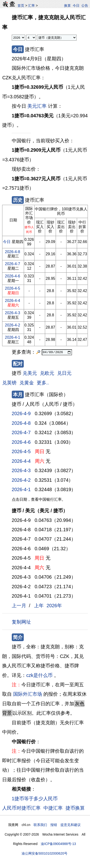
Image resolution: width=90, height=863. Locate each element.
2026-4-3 (12, 313)
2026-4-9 (21, 413)
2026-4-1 (12, 337)
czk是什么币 (39, 675)
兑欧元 (47, 373)
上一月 (19, 605)
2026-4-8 (12, 252)
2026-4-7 (12, 264)
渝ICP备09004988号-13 (58, 844)
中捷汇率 (53, 808)
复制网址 (23, 622)
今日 (76, 5)
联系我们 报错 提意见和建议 (57, 825)
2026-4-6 (12, 276)
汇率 (31, 5)
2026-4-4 (12, 301)
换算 (67, 5)
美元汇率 (37, 106)
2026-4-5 (12, 288)
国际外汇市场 (27, 694)
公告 (84, 5)
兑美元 (30, 373)
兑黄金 (26, 382)
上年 (39, 605)
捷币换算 (75, 808)
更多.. (43, 382)
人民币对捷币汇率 (21, 808)
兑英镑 (9, 382)
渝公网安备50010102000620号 (44, 853)
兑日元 (64, 373)
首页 (21, 5)
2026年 (54, 605)
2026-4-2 (12, 325)
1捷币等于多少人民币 (35, 798)
